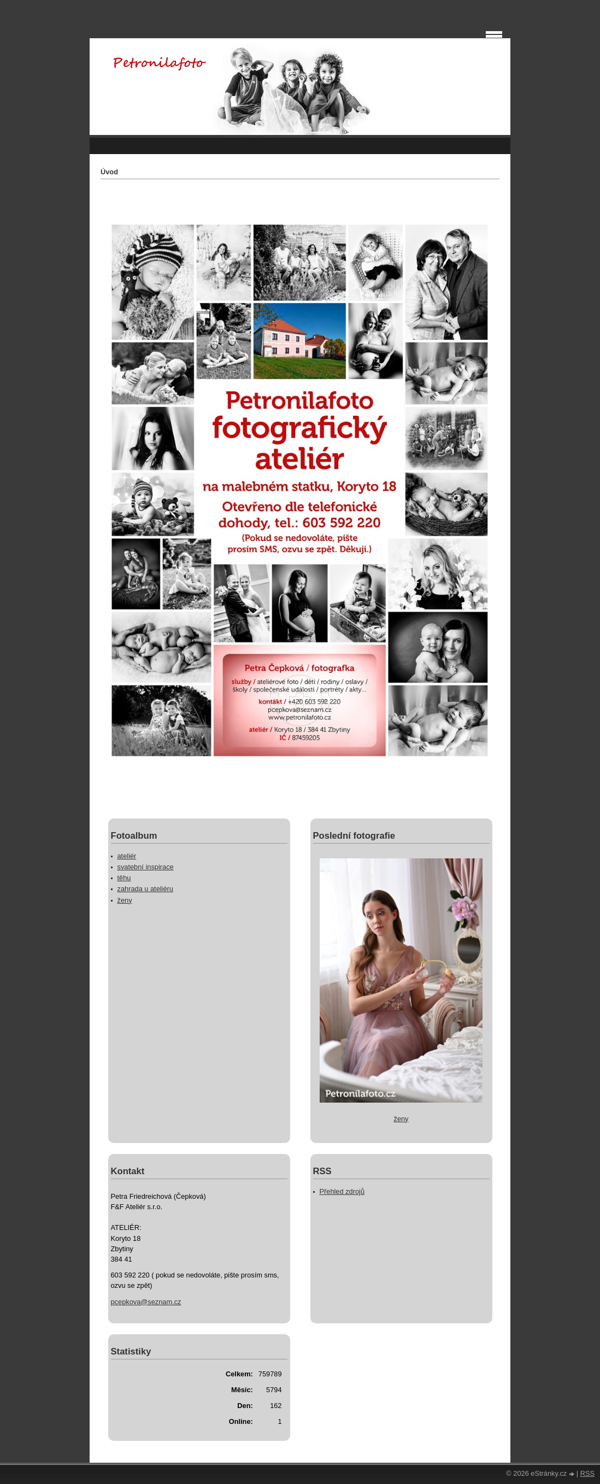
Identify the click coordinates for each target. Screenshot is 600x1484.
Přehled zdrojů (342, 1191)
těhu (124, 878)
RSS (587, 1473)
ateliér (127, 856)
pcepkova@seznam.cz (146, 1302)
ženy (124, 900)
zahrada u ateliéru (145, 889)
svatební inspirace (145, 867)
